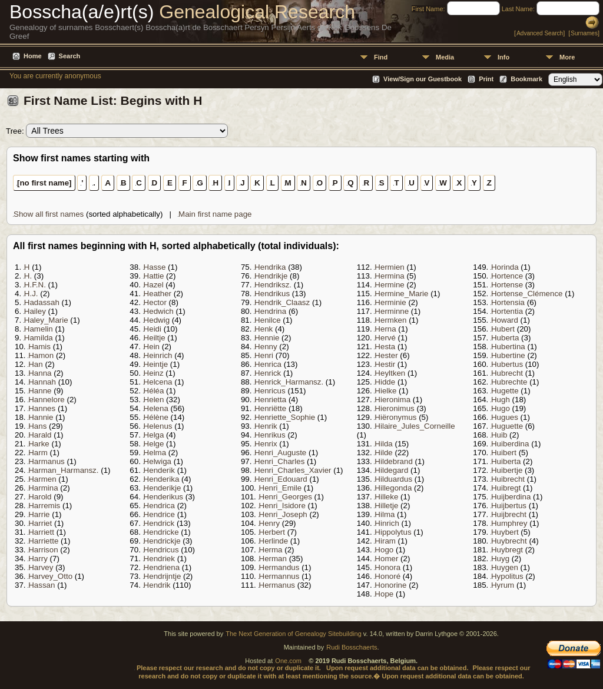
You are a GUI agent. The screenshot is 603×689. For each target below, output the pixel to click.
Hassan (41, 585)
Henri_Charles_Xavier (292, 470)
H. (28, 275)
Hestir (385, 364)
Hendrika (270, 267)
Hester (386, 355)
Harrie (38, 514)
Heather (157, 293)
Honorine (390, 585)
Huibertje (506, 470)
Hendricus (161, 549)
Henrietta (270, 399)
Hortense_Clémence (527, 293)
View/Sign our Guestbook (422, 78)
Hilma (385, 514)
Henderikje (162, 487)
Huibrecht (508, 479)
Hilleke (386, 496)
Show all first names (49, 214)
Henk (263, 328)
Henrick (267, 373)
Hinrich (387, 523)
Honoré (387, 576)
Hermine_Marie (401, 293)
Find (380, 57)
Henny (265, 346)
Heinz (154, 373)
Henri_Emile (280, 487)
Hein (152, 346)
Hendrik (157, 585)
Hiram (385, 540)
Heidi (152, 328)
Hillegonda (393, 487)
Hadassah (41, 302)
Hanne (39, 390)
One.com (288, 660)
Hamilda (38, 337)
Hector (155, 302)
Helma (155, 452)
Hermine (389, 284)
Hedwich (159, 311)
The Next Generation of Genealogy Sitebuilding (294, 633)
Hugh (500, 399)
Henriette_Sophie (284, 417)
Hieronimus (394, 408)
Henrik (265, 426)
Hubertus (507, 364)
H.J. (31, 293)
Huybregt (507, 549)
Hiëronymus (395, 417)
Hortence (507, 275)
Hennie (266, 337)
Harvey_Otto (50, 576)
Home (33, 55)
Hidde (385, 381)
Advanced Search (539, 33)
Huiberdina (510, 443)
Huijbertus (508, 505)
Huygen (504, 567)
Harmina (43, 487)
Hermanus (277, 585)
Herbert (272, 532)
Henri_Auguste (280, 452)
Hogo (384, 549)
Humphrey (509, 523)
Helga (154, 434)
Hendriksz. (272, 284)
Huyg (500, 558)
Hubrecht (507, 373)
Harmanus (46, 461)
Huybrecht (509, 540)
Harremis (44, 505)
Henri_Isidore (282, 505)
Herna (385, 328)
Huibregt (506, 487)
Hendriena (162, 567)
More (567, 57)
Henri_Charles (279, 461)
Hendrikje (270, 275)
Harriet (40, 523)
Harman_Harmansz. (63, 470)
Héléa (154, 390)
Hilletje (386, 505)
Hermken (390, 320)
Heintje (156, 364)
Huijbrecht (508, 514)
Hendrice (159, 514)
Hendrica (159, 505)
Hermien (389, 267)
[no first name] (44, 182)
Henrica (267, 364)
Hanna (39, 373)
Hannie (40, 417)
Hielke (385, 390)
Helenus (158, 426)
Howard (504, 320)
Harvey (40, 567)
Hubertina (508, 346)
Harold (39, 496)
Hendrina (270, 311)
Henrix (265, 443)
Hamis (39, 346)
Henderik (159, 470)
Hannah (42, 381)
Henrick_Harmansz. (288, 381)
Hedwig (157, 320)
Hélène (156, 417)
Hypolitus (507, 576)
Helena (156, 408)
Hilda (383, 443)
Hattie (154, 275)
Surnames (584, 33)
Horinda (505, 267)
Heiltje (154, 337)
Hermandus (279, 567)
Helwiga (157, 461)
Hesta (385, 346)
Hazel (154, 284)
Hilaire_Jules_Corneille (415, 426)
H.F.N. (35, 284)
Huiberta (506, 461)
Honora (387, 567)
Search (70, 55)
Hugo (500, 408)
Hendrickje (162, 540)
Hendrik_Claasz (282, 302)
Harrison (43, 549)
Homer (386, 558)
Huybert (505, 532)
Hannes (41, 408)
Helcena (158, 381)
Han (35, 364)
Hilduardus (393, 479)
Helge (154, 443)
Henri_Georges (285, 496)
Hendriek (159, 558)
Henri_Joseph (283, 514)
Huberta (505, 337)
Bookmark (526, 78)
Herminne (392, 311)
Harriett (41, 532)
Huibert (503, 452)
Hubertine (508, 355)
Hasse (155, 267)
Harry (38, 558)
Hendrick (159, 523)
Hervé (385, 337)
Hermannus (279, 576)
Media (445, 57)
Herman (273, 558)
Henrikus (270, 434)
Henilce (267, 320)
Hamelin (38, 328)
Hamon (41, 355)
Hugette (505, 390)
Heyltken (390, 373)
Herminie (390, 302)
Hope (384, 593)
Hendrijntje (162, 576)
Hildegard (391, 470)
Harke (38, 443)
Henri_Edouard (280, 479)
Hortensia (508, 302)
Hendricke (161, 532)
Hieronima (392, 399)
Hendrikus (272, 293)
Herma (271, 549)
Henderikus (163, 496)
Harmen (42, 479)
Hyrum (502, 585)
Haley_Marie (46, 320)
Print (486, 78)
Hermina (389, 275)
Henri (263, 355)
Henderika (162, 479)
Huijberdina (511, 496)
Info (503, 57)
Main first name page (214, 214)
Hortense (507, 284)
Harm (38, 452)
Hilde (383, 452)
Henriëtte (270, 408)
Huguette (507, 426)
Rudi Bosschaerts (351, 647)
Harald (39, 434)
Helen (154, 399)
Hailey (35, 311)
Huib (499, 434)
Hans (37, 426)
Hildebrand (393, 461)
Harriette (43, 540)
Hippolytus (393, 532)
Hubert (503, 328)
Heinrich (158, 355)
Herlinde (274, 540)
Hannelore (46, 399)
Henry (269, 523)
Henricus (270, 390)
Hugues (504, 417)
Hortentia (507, 311)
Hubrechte (509, 381)
